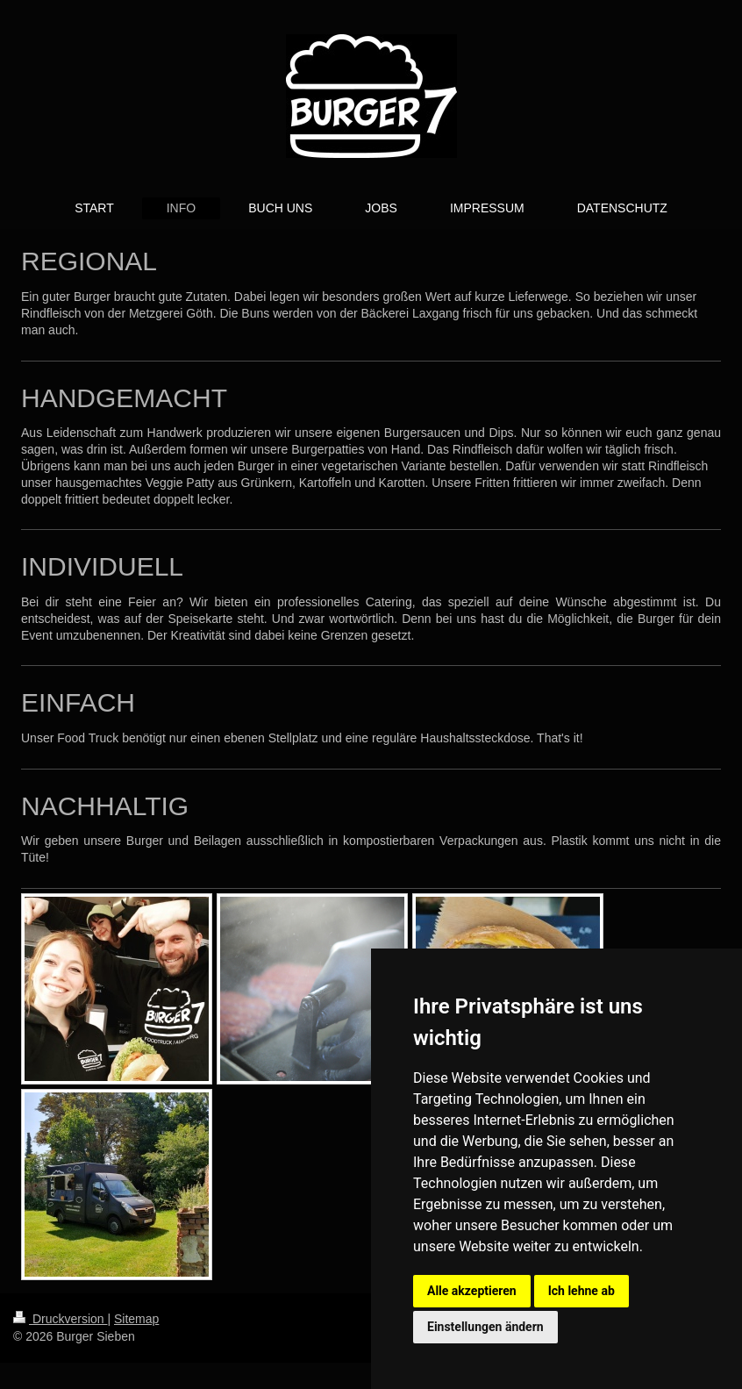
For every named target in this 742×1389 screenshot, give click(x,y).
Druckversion (60, 1319)
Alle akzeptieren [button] (472, 1291)
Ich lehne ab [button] (581, 1291)
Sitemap (136, 1319)
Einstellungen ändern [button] (485, 1327)
